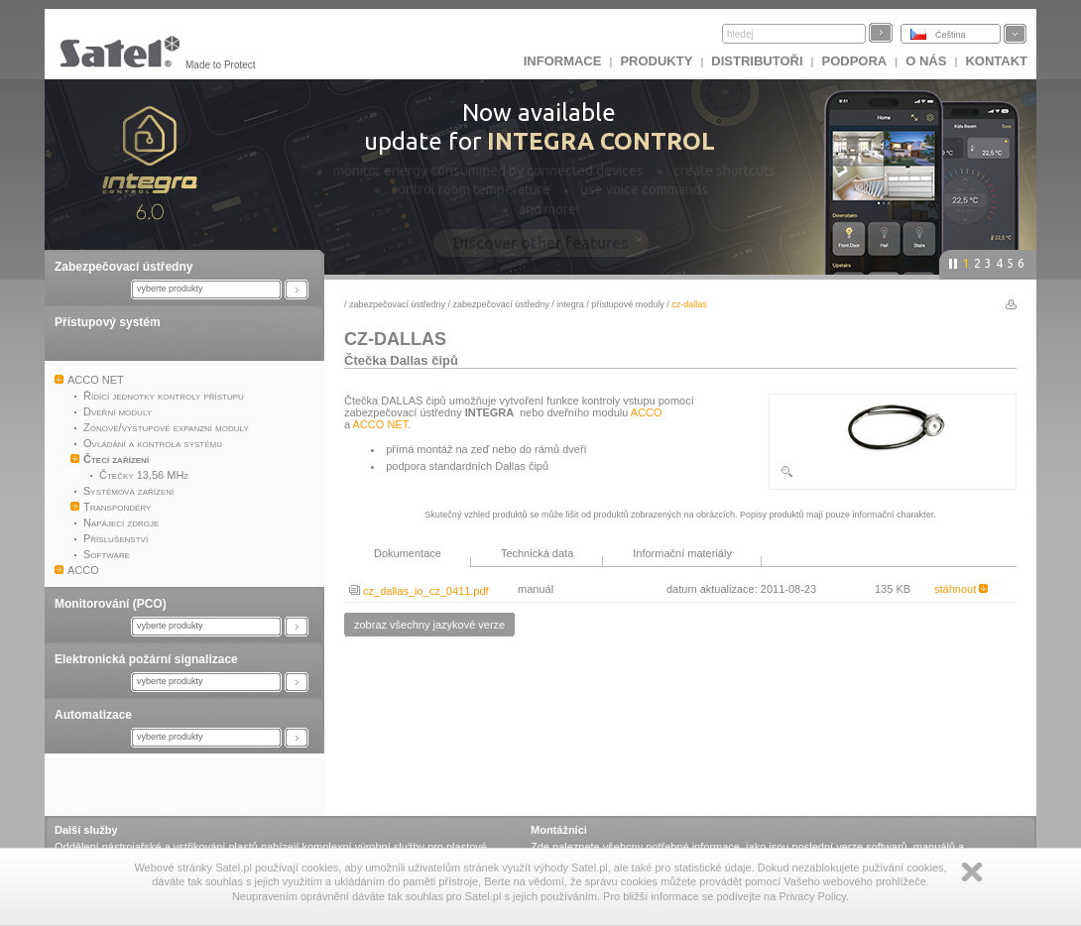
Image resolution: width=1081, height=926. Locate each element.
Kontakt (996, 61)
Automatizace (93, 715)
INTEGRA (570, 304)
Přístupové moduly (627, 304)
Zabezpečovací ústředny (123, 267)
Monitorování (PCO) (111, 604)
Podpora (855, 61)
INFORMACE (563, 61)
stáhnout (961, 589)
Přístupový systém (108, 322)
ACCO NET (381, 424)
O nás (925, 61)
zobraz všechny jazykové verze (429, 625)
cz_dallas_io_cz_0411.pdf (419, 591)
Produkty (656, 61)
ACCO (646, 412)
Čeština (950, 35)
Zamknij (972, 872)
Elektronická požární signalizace (146, 659)
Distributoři (756, 61)
